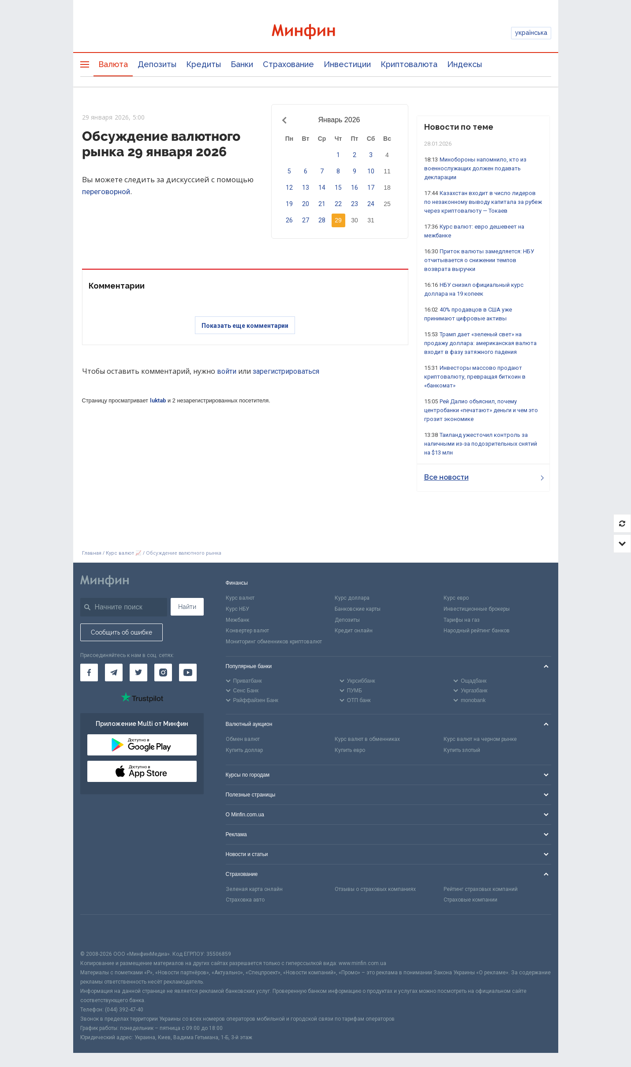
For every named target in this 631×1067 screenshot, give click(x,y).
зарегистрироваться (286, 371)
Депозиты (157, 64)
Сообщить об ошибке (121, 632)
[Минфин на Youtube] (188, 672)
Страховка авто (245, 900)
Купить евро (350, 750)
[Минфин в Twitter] (138, 672)
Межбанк (237, 620)
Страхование (288, 64)
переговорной (106, 191)
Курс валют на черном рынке (480, 739)
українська (531, 32)
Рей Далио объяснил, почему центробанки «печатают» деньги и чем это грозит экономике (481, 410)
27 (305, 220)
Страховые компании (470, 900)
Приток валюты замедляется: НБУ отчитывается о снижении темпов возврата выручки (479, 260)
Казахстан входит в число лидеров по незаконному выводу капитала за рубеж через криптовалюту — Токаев (483, 202)
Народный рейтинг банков (477, 630)
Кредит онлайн (354, 630)
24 (370, 203)
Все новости (484, 477)
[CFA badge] (99, 932)
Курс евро (456, 598)
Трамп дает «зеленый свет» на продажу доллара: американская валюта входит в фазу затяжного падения (480, 343)
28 (321, 220)
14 (321, 187)
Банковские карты (358, 609)
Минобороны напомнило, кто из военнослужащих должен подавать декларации (475, 168)
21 (321, 203)
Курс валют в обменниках (367, 739)
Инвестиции (347, 64)
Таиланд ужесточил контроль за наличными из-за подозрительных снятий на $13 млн (480, 444)
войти (226, 371)
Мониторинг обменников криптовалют (274, 642)
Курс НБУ (237, 609)
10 (370, 171)
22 (338, 203)
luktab (158, 400)
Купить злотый (462, 750)
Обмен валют (243, 739)
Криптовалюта (409, 64)
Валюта (113, 64)
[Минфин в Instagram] (163, 672)
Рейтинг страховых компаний (481, 889)
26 (289, 220)
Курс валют (240, 598)
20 (305, 203)
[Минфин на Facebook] (89, 672)
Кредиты (203, 64)
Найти (187, 606)
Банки (242, 64)
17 (370, 187)
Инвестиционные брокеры (477, 609)
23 (354, 203)
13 (305, 187)
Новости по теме (458, 126)
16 (354, 187)
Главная (91, 553)
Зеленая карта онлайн (254, 889)
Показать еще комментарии (245, 325)
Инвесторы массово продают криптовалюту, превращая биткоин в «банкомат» (475, 376)
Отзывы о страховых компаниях (375, 889)
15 (338, 187)
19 (289, 203)
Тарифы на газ (462, 620)
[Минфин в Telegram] (114, 672)
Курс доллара (352, 598)
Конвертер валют (247, 630)
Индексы (464, 64)
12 (289, 187)
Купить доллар (244, 750)
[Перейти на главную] (315, 33)
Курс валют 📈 (124, 553)
